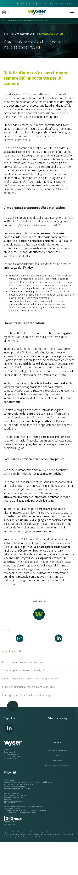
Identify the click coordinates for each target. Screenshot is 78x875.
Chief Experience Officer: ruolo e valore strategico (27, 695)
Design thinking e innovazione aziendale (22, 662)
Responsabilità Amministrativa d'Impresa (57, 766)
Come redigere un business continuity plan (24, 670)
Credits (38, 837)
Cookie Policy (57, 761)
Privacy (57, 756)
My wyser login (46, 3)
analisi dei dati (42, 278)
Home (4, 20)
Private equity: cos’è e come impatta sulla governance (30, 678)
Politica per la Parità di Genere (57, 751)
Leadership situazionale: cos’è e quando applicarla (28, 686)
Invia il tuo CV (64, 3)
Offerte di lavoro (25, 3)
